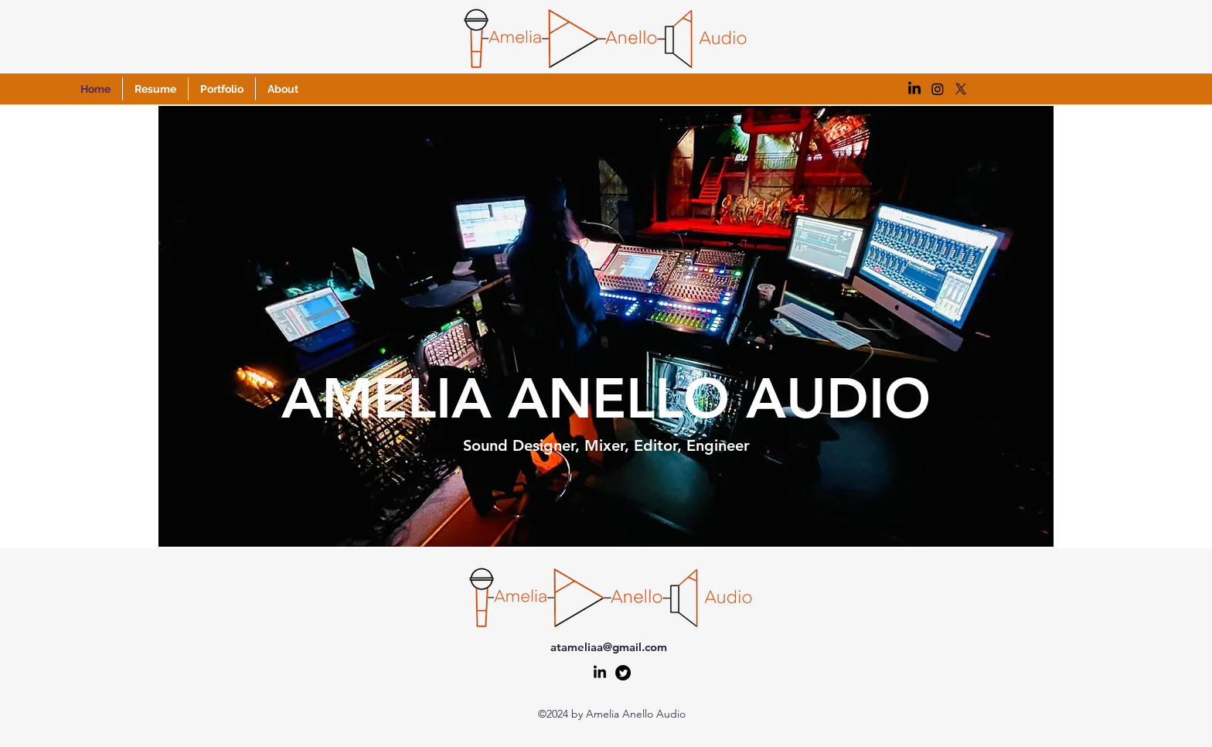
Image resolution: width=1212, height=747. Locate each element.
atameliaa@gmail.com (608, 647)
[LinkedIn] (600, 672)
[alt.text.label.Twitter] (623, 672)
